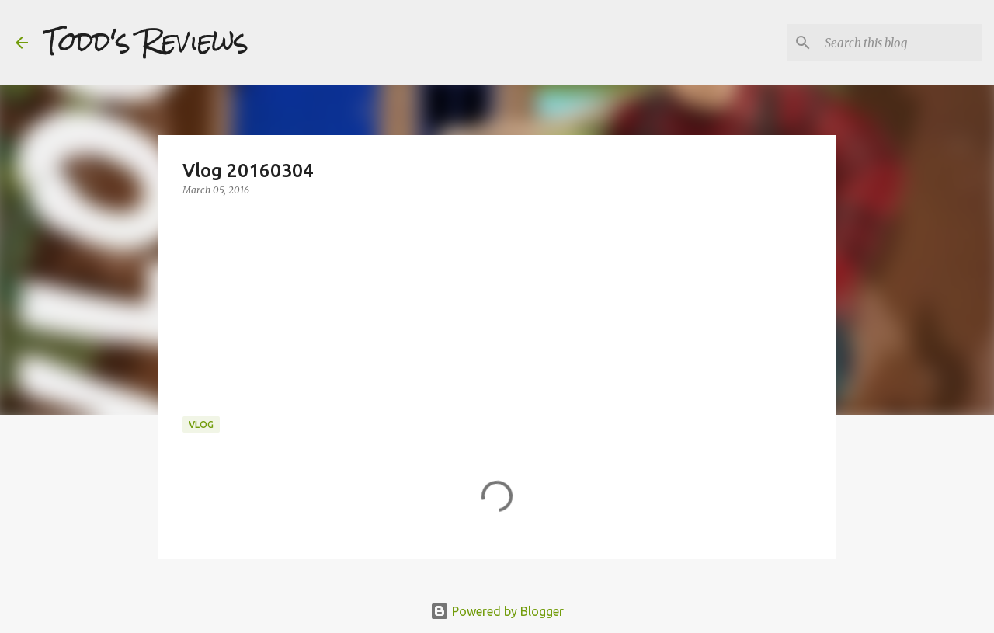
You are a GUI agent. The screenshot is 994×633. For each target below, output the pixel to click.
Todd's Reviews (145, 41)
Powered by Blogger (497, 611)
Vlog (201, 424)
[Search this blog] (900, 42)
